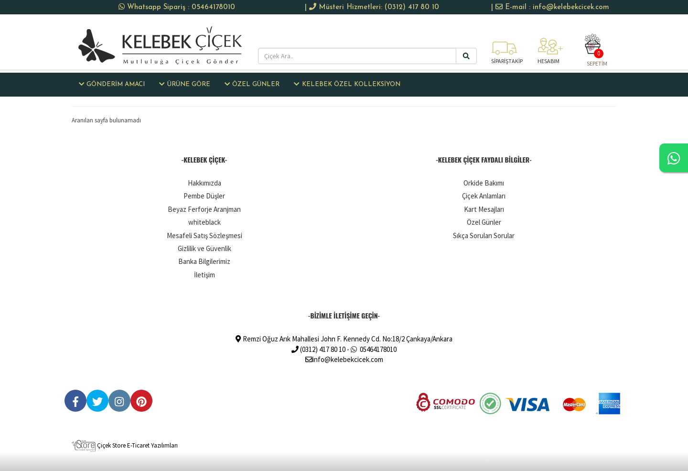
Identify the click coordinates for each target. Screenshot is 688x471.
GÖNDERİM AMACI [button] (112, 84)
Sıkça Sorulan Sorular (484, 235)
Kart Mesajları (484, 209)
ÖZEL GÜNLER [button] (252, 84)
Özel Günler (484, 222)
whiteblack (204, 222)
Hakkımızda (204, 182)
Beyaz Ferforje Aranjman (204, 209)
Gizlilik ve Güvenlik (204, 248)
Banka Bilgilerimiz (204, 261)
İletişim (204, 274)
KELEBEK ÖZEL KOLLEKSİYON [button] (347, 84)
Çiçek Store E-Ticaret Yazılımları (125, 445)
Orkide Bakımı (483, 182)
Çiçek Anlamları (483, 195)
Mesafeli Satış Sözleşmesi (204, 235)
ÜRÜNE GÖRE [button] (184, 84)
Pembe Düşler (204, 195)
